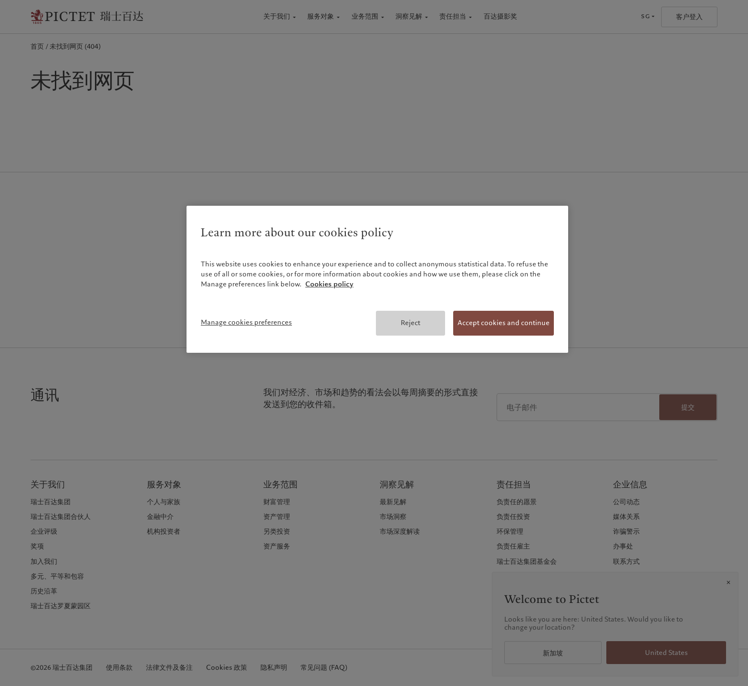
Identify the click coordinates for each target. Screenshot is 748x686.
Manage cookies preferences (246, 322)
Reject (410, 322)
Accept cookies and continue (503, 322)
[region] (377, 279)
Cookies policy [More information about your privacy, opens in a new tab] (329, 284)
